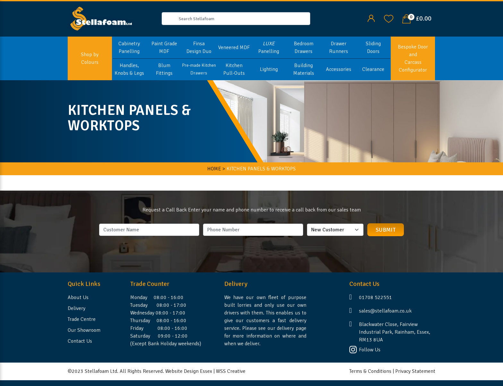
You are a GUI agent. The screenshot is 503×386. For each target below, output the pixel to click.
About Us (78, 297)
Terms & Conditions (370, 371)
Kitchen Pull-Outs (234, 69)
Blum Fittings (164, 69)
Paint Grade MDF (164, 47)
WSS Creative (230, 371)
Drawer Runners (338, 47)
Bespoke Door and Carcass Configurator (413, 58)
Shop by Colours (89, 58)
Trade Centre (82, 319)
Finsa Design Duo (198, 47)
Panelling (268, 47)
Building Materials (303, 69)
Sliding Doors (373, 47)
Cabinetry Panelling (129, 47)
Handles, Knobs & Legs (129, 69)
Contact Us (80, 341)
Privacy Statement (415, 371)
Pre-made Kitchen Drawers (199, 69)
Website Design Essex (188, 371)
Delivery (76, 308)
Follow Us (369, 350)
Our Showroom (84, 330)
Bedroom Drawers (303, 47)
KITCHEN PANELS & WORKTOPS (261, 169)
